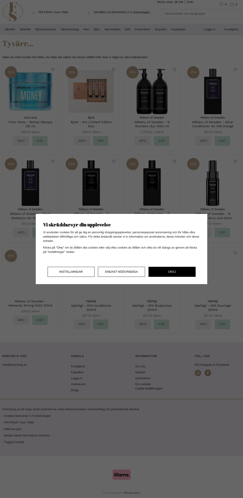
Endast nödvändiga (121, 271)
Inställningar (71, 271)
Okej (172, 271)
